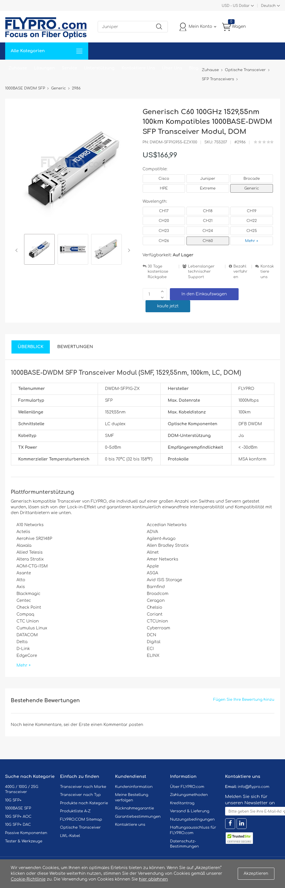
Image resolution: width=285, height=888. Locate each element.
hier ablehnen (153, 879)
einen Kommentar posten (117, 725)
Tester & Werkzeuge (23, 841)
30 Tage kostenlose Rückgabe (158, 271)
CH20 (164, 221)
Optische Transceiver (80, 827)
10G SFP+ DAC (18, 825)
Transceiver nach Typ (80, 795)
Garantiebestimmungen (138, 817)
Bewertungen (75, 346)
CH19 (251, 211)
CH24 (208, 231)
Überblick (31, 346)
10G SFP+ (13, 800)
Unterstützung (99, 68)
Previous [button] (17, 250)
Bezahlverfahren (240, 271)
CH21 (207, 221)
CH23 (164, 231)
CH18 (208, 211)
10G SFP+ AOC (18, 817)
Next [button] (128, 250)
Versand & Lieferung (189, 811)
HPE (164, 188)
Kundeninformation (134, 787)
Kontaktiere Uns (138, 68)
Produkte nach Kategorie (84, 803)
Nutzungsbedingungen (192, 819)
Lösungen (44, 68)
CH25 (251, 231)
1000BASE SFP (18, 808)
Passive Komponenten (26, 833)
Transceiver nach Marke (83, 787)
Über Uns (172, 68)
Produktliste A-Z (75, 811)
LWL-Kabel (70, 836)
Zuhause (18, 68)
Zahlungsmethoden (189, 795)
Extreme (208, 188)
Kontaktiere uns (267, 271)
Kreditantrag (182, 803)
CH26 (164, 241)
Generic (251, 188)
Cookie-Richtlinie (28, 879)
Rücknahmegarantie (134, 808)
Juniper (207, 179)
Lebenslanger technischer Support (201, 271)
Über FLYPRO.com (187, 787)
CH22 (251, 221)
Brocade (251, 179)
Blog (193, 68)
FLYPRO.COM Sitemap (81, 819)
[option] (39, 250)
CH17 (163, 211)
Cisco (163, 179)
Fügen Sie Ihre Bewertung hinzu (243, 700)
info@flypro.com (254, 787)
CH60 (208, 241)
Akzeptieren (256, 873)
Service (69, 68)
